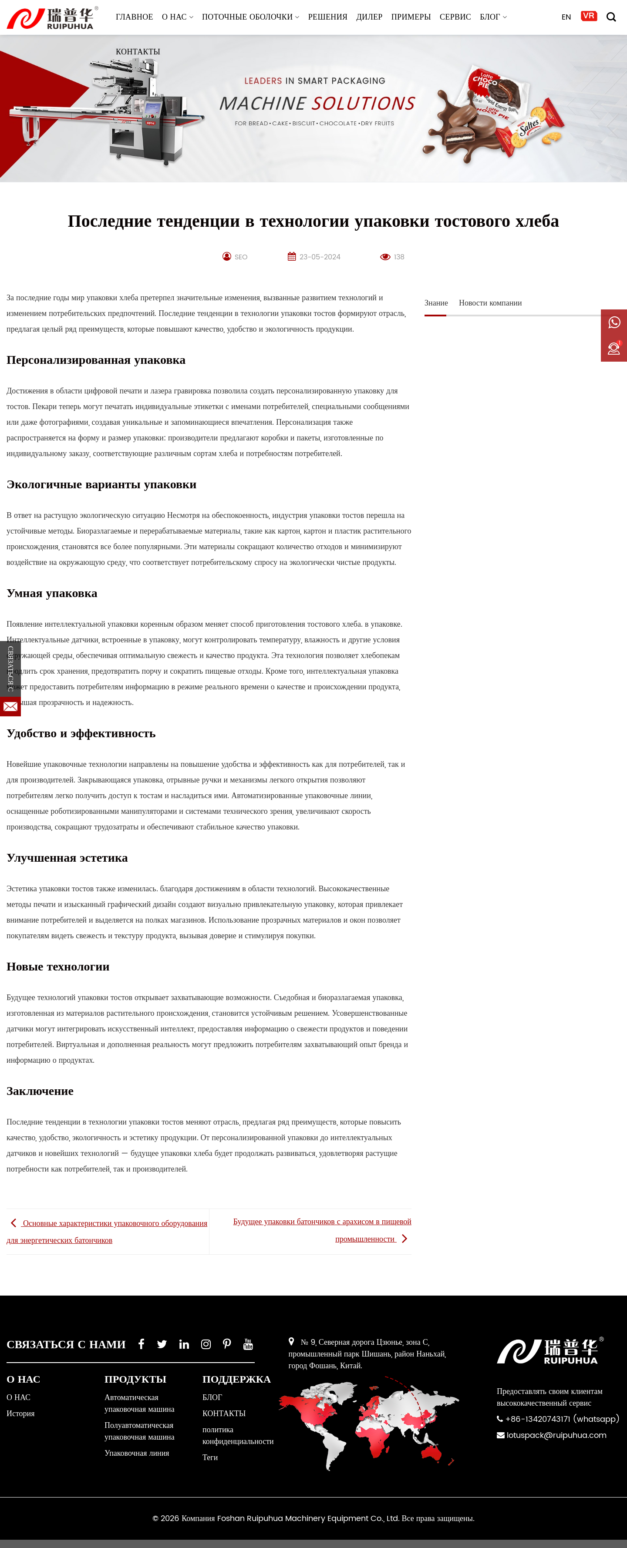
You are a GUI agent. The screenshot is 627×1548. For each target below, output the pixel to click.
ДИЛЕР (369, 17)
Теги (210, 1457)
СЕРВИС (455, 17)
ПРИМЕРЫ (411, 17)
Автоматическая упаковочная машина (139, 1403)
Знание (436, 303)
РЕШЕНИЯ (328, 17)
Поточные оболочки (251, 17)
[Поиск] (611, 17)
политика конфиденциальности (238, 1436)
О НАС (177, 17)
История (21, 1413)
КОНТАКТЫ (138, 52)
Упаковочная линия (136, 1453)
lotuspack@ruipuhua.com (557, 1435)
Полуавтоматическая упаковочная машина (139, 1431)
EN (567, 17)
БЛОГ (493, 17)
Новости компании (490, 303)
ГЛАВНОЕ (134, 17)
